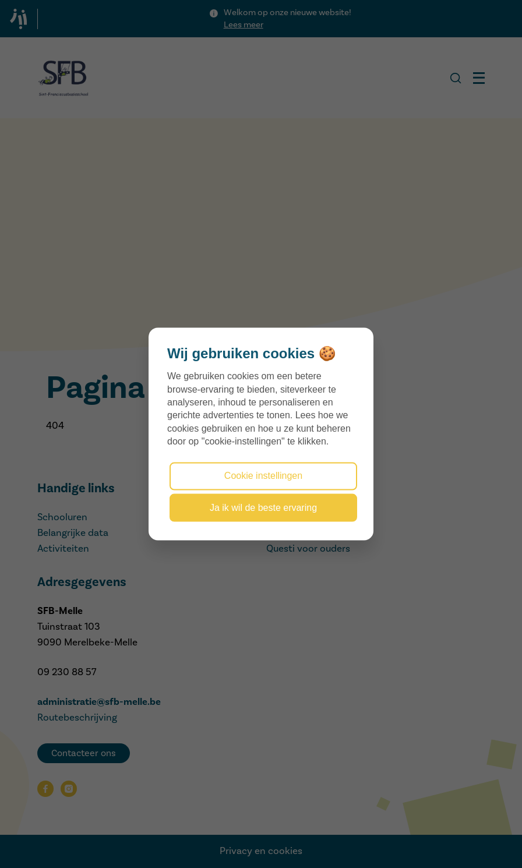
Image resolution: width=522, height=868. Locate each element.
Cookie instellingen (263, 476)
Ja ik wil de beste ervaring (263, 507)
